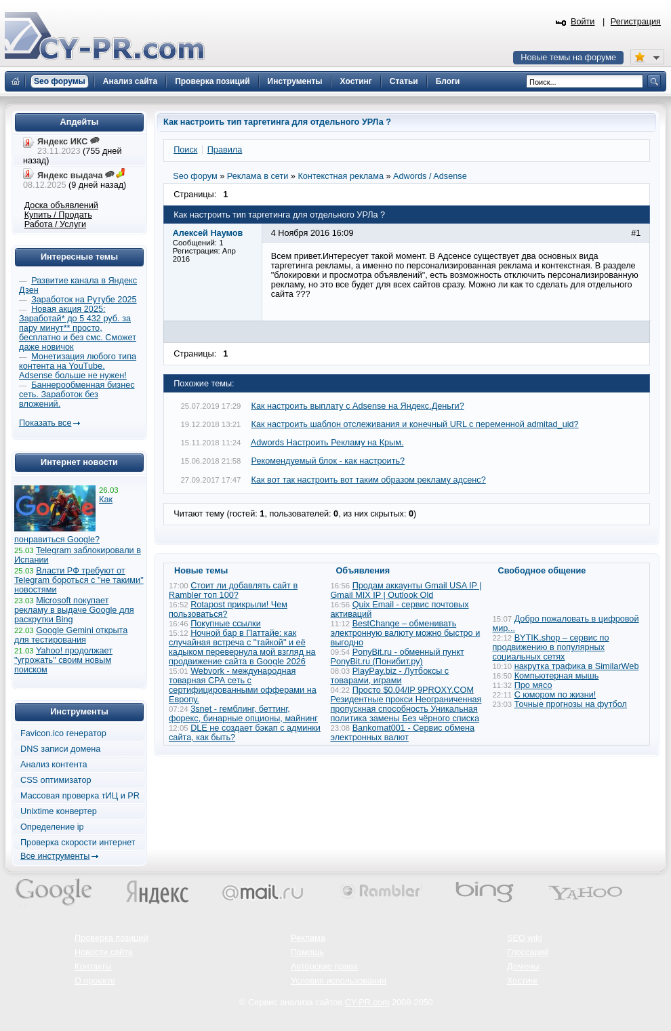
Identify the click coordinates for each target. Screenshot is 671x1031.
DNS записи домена (60, 749)
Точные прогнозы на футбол (570, 704)
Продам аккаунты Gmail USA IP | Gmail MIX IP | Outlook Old (406, 590)
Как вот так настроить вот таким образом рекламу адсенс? (368, 480)
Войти (583, 21)
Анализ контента (53, 764)
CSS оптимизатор (56, 780)
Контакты (93, 966)
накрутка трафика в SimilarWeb (576, 666)
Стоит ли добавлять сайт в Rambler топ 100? (233, 590)
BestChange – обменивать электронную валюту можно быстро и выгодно (406, 633)
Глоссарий (528, 952)
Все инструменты (54, 856)
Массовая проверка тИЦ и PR (80, 796)
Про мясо (533, 685)
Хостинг (522, 981)
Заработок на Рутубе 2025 (83, 299)
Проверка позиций (111, 938)
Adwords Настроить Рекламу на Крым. (327, 442)
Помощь (307, 952)
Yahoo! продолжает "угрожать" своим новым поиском (63, 660)
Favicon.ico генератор (63, 733)
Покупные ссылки (225, 623)
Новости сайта (104, 952)
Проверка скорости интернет (78, 842)
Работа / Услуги (55, 224)
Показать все (45, 423)
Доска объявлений (61, 205)
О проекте (95, 981)
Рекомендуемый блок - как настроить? (328, 461)
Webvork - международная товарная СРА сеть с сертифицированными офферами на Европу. (243, 685)
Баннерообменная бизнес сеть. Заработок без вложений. (77, 394)
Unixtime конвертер (58, 811)
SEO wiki (524, 938)
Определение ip (52, 827)
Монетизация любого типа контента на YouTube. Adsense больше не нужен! (77, 366)
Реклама (308, 938)
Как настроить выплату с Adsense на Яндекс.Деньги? (357, 406)
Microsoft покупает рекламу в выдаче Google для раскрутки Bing (74, 610)
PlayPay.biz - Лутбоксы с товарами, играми (390, 675)
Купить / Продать (58, 215)
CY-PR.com (367, 1002)
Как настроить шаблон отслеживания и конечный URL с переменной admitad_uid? (415, 424)
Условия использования (338, 981)
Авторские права (324, 966)
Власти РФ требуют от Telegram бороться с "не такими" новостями (79, 580)
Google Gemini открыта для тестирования (70, 635)
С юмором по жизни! (555, 695)
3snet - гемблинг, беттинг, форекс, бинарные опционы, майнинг (243, 713)
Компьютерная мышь (556, 676)
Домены (523, 966)
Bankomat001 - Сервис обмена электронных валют (403, 732)
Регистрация (636, 21)
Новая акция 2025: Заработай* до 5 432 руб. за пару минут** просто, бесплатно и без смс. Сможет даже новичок (77, 328)
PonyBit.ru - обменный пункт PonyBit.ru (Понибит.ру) (397, 656)
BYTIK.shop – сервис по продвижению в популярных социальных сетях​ (551, 647)
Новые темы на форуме (568, 57)
